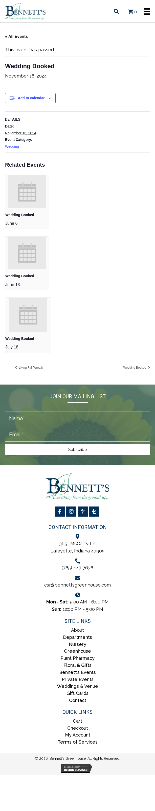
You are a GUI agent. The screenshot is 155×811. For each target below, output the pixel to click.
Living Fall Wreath (30, 367)
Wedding (12, 146)
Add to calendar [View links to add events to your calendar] (31, 98)
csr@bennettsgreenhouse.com (77, 585)
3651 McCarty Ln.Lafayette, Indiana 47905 (77, 547)
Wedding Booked (19, 215)
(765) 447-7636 (77, 567)
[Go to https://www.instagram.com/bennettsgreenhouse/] (71, 511)
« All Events (16, 36)
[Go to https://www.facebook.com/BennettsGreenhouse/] (60, 511)
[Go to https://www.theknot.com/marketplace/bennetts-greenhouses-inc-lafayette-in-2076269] (94, 511)
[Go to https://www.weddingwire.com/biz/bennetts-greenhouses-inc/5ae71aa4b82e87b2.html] (83, 511)
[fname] (77, 418)
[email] (77, 435)
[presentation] (27, 191)
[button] (77, 449)
